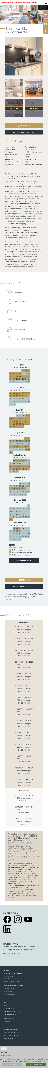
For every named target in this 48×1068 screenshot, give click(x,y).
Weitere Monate (24, 560)
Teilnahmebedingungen (12, 1036)
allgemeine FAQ (13, 953)
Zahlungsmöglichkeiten (12, 1032)
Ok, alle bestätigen (36, 1065)
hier (35, 2)
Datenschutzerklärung (12, 1012)
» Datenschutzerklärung (38, 1061)
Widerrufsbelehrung (11, 1015)
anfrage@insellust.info (12, 981)
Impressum (7, 1021)
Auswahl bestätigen (12, 1065)
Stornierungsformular (12, 1009)
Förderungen (8, 1039)
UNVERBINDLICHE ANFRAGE (24, 132)
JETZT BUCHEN (24, 126)
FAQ (5, 1002)
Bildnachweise (9, 1018)
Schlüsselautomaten (11, 1029)
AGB (5, 1005)
